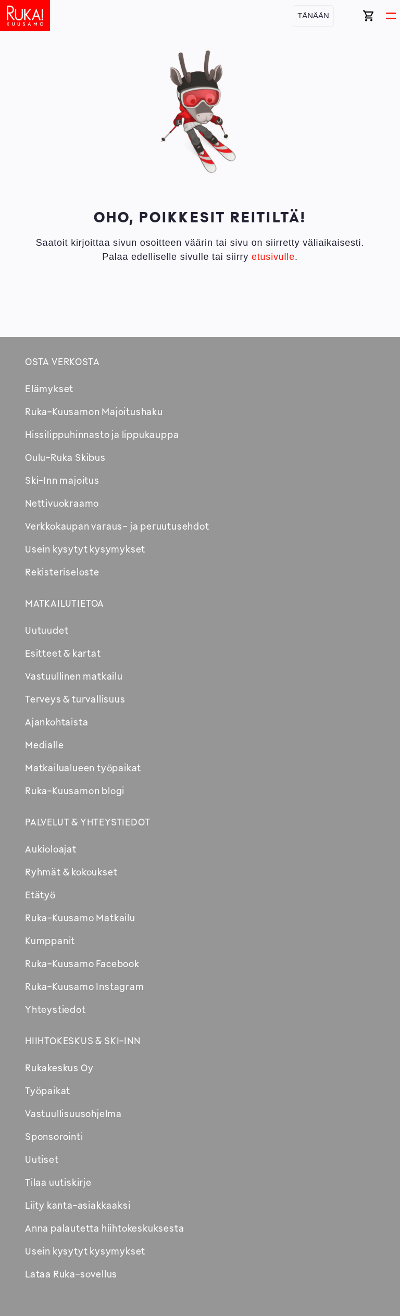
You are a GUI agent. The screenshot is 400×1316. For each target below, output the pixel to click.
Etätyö (40, 894)
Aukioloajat (51, 849)
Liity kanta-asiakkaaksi (77, 1205)
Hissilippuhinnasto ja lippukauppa (102, 434)
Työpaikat (47, 1090)
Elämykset (49, 388)
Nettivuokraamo (62, 503)
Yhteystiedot (55, 1009)
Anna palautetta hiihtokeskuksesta (104, 1228)
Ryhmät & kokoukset (71, 872)
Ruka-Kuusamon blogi (74, 790)
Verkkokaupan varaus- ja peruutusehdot (117, 526)
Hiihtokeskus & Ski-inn (83, 1040)
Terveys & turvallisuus (75, 699)
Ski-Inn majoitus (62, 480)
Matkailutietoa (64, 603)
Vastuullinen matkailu (74, 676)
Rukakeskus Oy (59, 1067)
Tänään (313, 15)
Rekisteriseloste (62, 572)
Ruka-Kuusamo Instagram (84, 986)
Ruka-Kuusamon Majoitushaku (94, 411)
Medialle (44, 744)
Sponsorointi (54, 1136)
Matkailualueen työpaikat (83, 767)
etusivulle (273, 257)
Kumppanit (50, 940)
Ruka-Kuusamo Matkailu (80, 917)
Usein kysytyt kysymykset (85, 549)
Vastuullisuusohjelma (73, 1113)
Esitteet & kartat (63, 653)
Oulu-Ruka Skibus (65, 457)
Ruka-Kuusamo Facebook (82, 963)
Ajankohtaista (56, 722)
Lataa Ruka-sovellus (71, 1274)
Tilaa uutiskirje (58, 1182)
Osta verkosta (62, 361)
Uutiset (42, 1159)
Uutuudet (46, 630)
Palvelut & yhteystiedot (87, 822)
